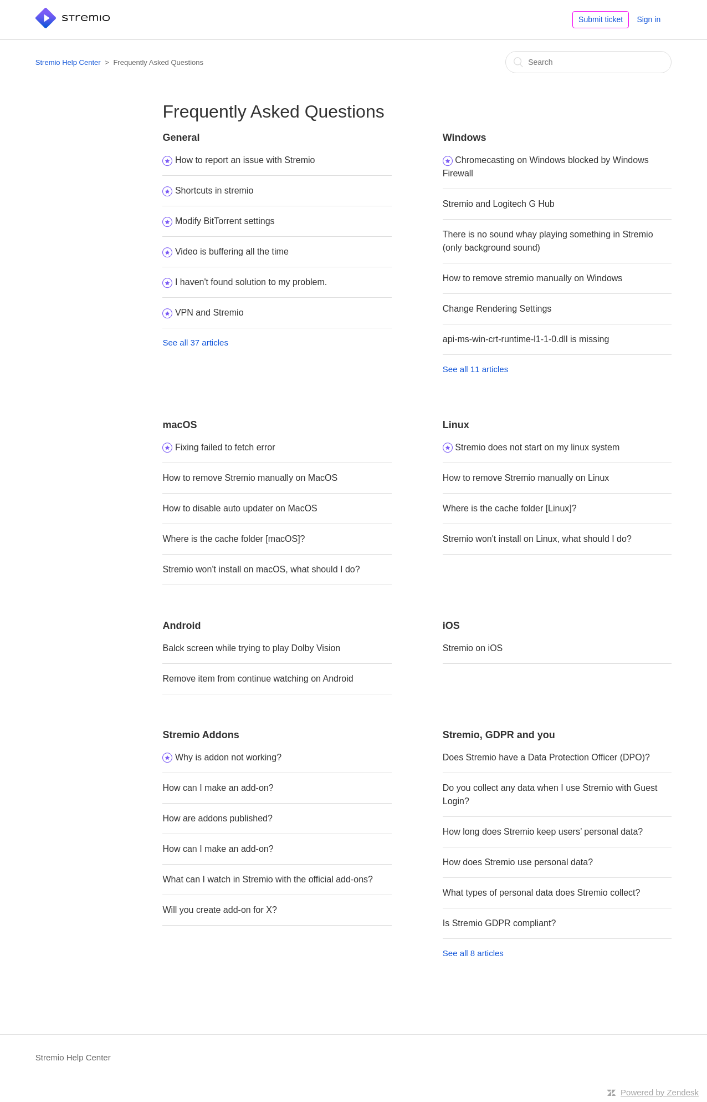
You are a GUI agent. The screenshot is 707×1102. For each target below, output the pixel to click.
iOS (451, 625)
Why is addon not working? (228, 757)
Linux (456, 424)
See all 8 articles (473, 953)
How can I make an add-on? (217, 788)
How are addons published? (217, 818)
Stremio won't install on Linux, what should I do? (537, 539)
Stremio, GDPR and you (499, 734)
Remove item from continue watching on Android (257, 678)
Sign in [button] (648, 19)
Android (181, 625)
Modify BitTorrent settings (225, 221)
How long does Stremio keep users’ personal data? (543, 831)
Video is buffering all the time (232, 251)
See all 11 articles (475, 369)
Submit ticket (600, 19)
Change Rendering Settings (497, 308)
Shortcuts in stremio (214, 190)
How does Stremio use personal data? (518, 862)
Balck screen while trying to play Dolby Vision (251, 648)
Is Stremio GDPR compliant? (499, 923)
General (180, 137)
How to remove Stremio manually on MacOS (249, 478)
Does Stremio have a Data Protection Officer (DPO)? (546, 757)
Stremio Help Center (68, 62)
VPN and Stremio (209, 312)
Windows (464, 137)
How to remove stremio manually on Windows (533, 278)
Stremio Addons (200, 734)
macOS (179, 424)
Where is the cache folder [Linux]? (510, 508)
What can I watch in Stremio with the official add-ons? (267, 879)
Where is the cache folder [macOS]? (233, 539)
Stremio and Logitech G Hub (499, 204)
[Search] (588, 62)
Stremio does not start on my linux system (537, 447)
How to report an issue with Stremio (245, 160)
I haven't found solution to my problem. (251, 282)
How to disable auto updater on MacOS (239, 508)
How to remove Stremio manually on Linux (526, 478)
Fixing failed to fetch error (225, 447)
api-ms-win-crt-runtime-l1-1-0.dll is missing (526, 339)
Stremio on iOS (473, 648)
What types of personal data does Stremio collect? (542, 892)
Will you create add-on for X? (219, 910)
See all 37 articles (195, 342)
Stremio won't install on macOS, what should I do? (261, 569)
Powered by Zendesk (660, 1092)
